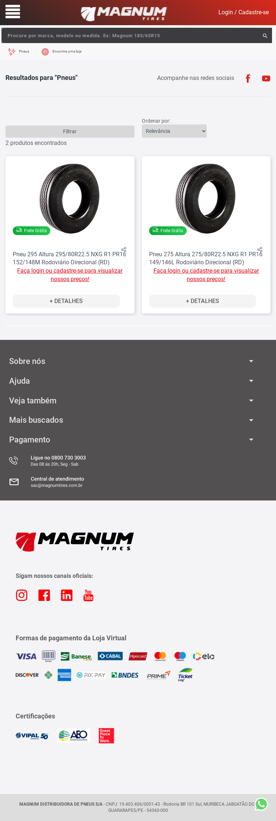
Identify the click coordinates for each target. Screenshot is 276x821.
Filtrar (70, 131)
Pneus (24, 51)
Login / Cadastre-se (243, 12)
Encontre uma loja (67, 51)
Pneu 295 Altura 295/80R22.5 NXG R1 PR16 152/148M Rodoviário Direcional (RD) (69, 258)
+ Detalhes (66, 301)
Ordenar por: (156, 121)
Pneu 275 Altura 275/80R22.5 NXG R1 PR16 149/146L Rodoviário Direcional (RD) (206, 258)
